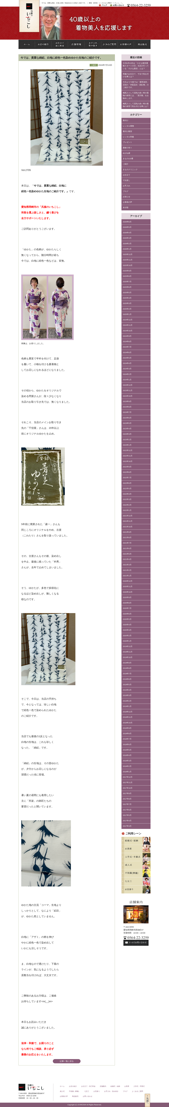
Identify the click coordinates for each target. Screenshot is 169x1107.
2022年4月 (127, 494)
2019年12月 (127, 646)
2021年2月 (127, 570)
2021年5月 (127, 554)
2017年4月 (127, 821)
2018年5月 (127, 750)
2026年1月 (127, 249)
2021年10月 (127, 527)
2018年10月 (127, 723)
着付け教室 (127, 131)
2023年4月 (127, 429)
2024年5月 (127, 358)
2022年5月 (127, 489)
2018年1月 (127, 772)
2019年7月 (127, 674)
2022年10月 (127, 461)
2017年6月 (127, 810)
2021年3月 (127, 565)
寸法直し (126, 180)
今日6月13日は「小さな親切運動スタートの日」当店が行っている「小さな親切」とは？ (136, 66)
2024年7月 (127, 347)
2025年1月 (127, 314)
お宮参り (96, 1091)
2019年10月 (127, 657)
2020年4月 (127, 625)
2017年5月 (127, 815)
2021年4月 (127, 559)
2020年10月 (127, 592)
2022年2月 (127, 505)
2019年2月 (127, 701)
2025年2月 (127, 309)
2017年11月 (127, 782)
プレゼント (127, 142)
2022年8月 (127, 472)
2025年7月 (127, 282)
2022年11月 (127, 456)
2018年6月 (127, 744)
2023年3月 (127, 434)
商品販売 (75, 1096)
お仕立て (126, 175)
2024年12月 (127, 320)
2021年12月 (127, 516)
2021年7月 (127, 543)
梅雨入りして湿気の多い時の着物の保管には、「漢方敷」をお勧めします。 (136, 95)
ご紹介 (125, 164)
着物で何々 (127, 148)
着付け (125, 120)
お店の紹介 (73, 1086)
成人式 (62, 1091)
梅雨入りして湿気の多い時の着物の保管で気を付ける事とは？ (136, 105)
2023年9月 (127, 401)
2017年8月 (127, 799)
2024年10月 (127, 331)
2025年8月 (127, 276)
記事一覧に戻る (67, 1061)
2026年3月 (127, 238)
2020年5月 (127, 619)
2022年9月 (127, 467)
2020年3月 (127, 630)
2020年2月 (127, 636)
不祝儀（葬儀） (74, 1091)
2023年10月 (127, 396)
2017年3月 (127, 826)
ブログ (125, 191)
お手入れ (126, 186)
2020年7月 (127, 608)
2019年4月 (127, 690)
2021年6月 (127, 548)
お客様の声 (127, 202)
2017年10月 (127, 788)
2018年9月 (127, 728)
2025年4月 (127, 298)
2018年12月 (127, 712)
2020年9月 (127, 597)
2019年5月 (127, 685)
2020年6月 (127, 614)
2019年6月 (127, 679)
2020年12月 (127, 581)
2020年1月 (127, 641)
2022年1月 (127, 510)
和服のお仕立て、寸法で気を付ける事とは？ (136, 75)
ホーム (62, 1086)
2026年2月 (127, 244)
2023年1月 (127, 445)
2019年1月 (127, 706)
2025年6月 (127, 287)
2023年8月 (127, 407)
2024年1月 (127, 380)
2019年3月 (127, 695)
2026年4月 (127, 233)
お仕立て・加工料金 (88, 1086)
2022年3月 (127, 499)
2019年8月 (127, 668)
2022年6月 (127, 483)
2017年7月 (127, 804)
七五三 (86, 1091)
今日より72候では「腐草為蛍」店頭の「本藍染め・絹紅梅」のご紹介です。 (136, 84)
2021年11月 (127, 521)
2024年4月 (127, 363)
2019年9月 (127, 663)
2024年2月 (127, 374)
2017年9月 (127, 793)
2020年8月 (127, 603)
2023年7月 (127, 412)
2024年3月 (127, 369)
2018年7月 (127, 739)
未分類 (125, 208)
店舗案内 (103, 1086)
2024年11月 (127, 325)
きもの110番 (128, 159)
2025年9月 (127, 271)
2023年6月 (127, 418)
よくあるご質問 (137, 1091)
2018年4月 (127, 755)
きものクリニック (130, 170)
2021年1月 (127, 576)
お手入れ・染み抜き (111, 1091)
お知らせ (126, 197)
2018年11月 (127, 717)
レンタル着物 (128, 126)
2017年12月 (127, 777)
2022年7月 (127, 478)
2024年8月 (127, 342)
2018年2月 (127, 766)
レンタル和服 (128, 137)
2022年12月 (127, 450)
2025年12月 (127, 254)
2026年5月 (127, 227)
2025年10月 (127, 265)
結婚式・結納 (115, 1086)
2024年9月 (127, 336)
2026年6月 (127, 222)
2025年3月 (127, 303)
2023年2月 (127, 440)
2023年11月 (127, 390)
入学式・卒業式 (139, 1086)
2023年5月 (127, 423)
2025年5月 (127, 293)
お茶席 (126, 1086)
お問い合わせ (87, 1096)
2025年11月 (127, 260)
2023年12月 (127, 385)
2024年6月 (127, 352)
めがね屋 (126, 153)
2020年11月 (127, 586)
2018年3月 (127, 761)
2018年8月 (127, 734)
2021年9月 (127, 532)
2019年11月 (127, 652)
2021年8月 (127, 538)
